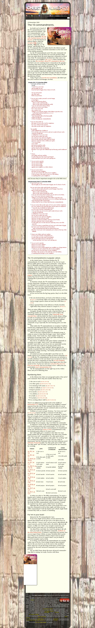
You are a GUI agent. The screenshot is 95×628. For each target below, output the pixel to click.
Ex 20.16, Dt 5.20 (42, 398)
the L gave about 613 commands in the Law (50, 61)
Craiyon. (32, 599)
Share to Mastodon (55, 16)
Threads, (55, 620)
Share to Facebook (44, 16)
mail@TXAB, (40, 619)
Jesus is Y (47, 429)
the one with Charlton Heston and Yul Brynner (37, 38)
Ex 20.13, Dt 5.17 (42, 392)
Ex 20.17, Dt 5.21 (50, 400)
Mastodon (56, 619)
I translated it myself (48, 608)
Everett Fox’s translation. (49, 78)
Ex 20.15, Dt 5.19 (40, 396)
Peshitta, (57, 612)
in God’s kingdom (59, 360)
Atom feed (34, 16)
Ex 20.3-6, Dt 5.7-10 (45, 383)
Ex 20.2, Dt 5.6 (44, 381)
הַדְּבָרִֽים (30, 43)
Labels (28, 16)
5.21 (33, 404)
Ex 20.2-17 (33, 299)
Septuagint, (46, 612)
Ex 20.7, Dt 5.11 (50, 385)
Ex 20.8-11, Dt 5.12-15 (47, 388)
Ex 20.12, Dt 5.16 (45, 390)
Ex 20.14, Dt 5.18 (43, 394)
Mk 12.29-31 (49, 59)
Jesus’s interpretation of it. (43, 367)
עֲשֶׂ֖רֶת (35, 43)
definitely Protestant (34, 443)
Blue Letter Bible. (42, 616)
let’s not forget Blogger (40, 622)
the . (49, 611)
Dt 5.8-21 (62, 306)
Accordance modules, (34, 614)
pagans (30, 275)
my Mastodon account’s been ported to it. (36, 620)
